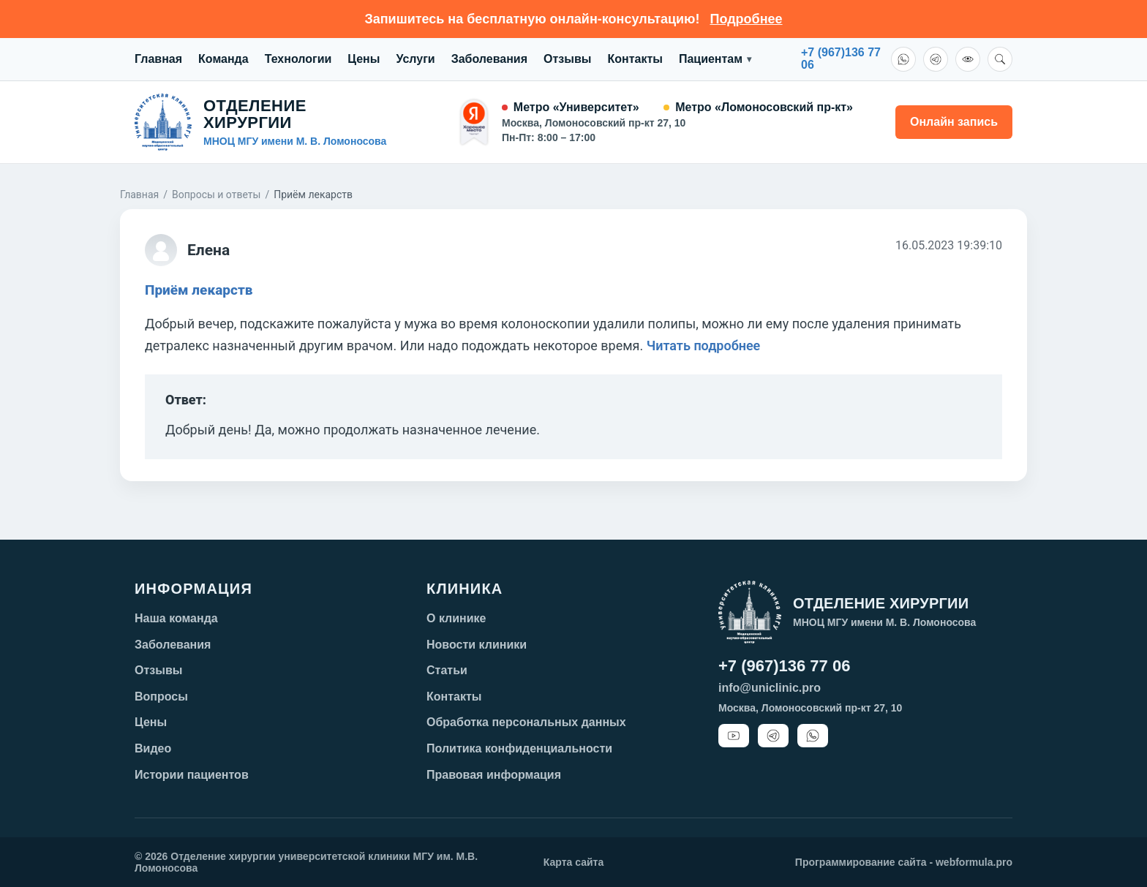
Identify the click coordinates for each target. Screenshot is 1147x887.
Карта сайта (573, 862)
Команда (223, 59)
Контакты (634, 59)
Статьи (446, 670)
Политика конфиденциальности (519, 748)
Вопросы (161, 696)
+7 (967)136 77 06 (784, 666)
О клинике (456, 618)
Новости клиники (476, 644)
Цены (363, 59)
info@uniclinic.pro (769, 688)
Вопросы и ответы (216, 194)
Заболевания (489, 59)
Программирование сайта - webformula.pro (903, 862)
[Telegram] (935, 59)
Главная (158, 59)
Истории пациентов (192, 775)
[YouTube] (733, 735)
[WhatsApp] (903, 59)
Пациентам (715, 59)
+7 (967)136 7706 (841, 59)
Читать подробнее (704, 345)
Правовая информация (493, 775)
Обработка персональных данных (526, 722)
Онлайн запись (954, 122)
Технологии (298, 59)
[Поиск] (1000, 59)
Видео (153, 748)
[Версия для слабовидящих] (967, 59)
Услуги (415, 59)
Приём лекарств (198, 290)
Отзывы (567, 59)
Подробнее (746, 19)
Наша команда (176, 618)
